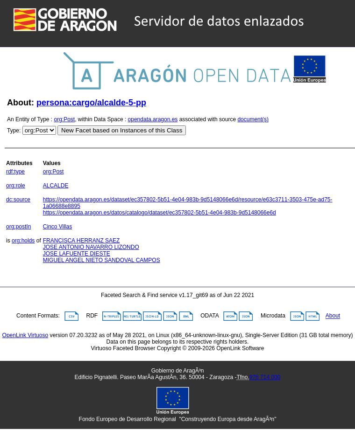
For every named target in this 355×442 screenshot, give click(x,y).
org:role (15, 185)
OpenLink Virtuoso (25, 335)
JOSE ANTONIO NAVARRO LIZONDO (91, 247)
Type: (14, 130)
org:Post (64, 119)
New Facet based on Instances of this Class (121, 130)
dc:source (18, 199)
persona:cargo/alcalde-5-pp (91, 102)
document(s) (253, 119)
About (333, 316)
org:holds (23, 240)
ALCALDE (56, 185)
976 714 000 (265, 377)
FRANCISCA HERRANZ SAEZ (81, 240)
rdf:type (15, 171)
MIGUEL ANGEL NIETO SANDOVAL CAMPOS (101, 260)
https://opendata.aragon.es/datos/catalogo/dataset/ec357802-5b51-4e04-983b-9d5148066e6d (159, 212)
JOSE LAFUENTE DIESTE (76, 253)
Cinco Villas (57, 226)
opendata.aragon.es (153, 119)
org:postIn (18, 226)
